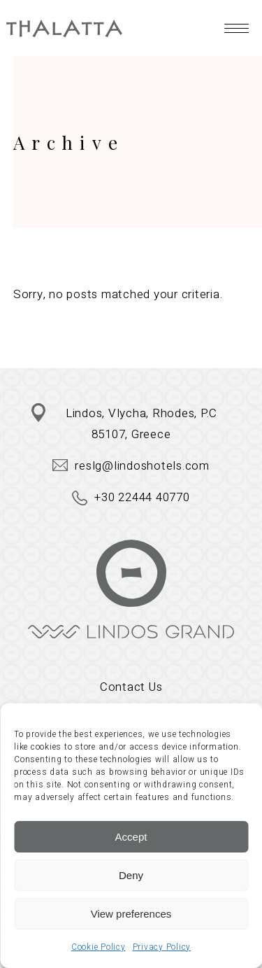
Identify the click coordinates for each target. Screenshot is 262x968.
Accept (131, 837)
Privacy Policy (162, 947)
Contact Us (131, 687)
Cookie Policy (98, 947)
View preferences (131, 914)
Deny (131, 875)
